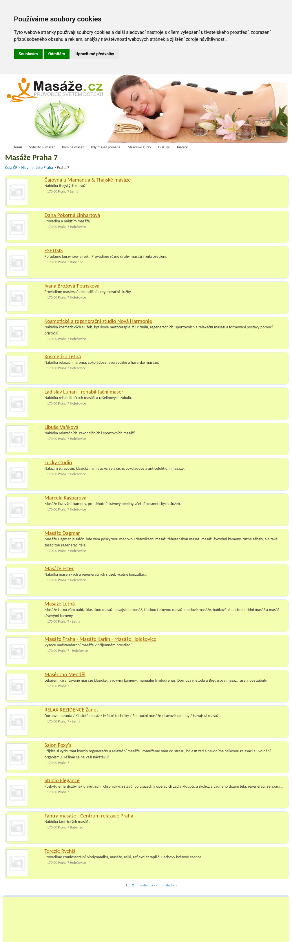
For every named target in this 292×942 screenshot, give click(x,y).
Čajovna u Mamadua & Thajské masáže (88, 179)
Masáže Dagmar (62, 533)
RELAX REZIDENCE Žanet (71, 709)
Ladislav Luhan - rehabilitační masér (84, 391)
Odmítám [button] (56, 54)
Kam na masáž (73, 147)
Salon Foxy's (58, 745)
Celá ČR (12, 167)
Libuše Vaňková (62, 427)
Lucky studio (58, 462)
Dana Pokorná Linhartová (72, 215)
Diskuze (164, 147)
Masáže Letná (60, 603)
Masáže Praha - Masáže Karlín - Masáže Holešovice (100, 639)
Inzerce (182, 147)
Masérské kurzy (139, 147)
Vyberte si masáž (42, 147)
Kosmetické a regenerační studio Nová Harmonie (98, 321)
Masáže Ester (59, 568)
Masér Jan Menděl (65, 674)
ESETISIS (54, 250)
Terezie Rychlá (60, 851)
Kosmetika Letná (63, 356)
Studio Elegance (62, 780)
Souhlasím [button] (28, 54)
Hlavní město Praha (37, 167)
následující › (148, 885)
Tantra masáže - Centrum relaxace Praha (89, 815)
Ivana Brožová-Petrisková (72, 285)
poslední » (169, 885)
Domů (17, 147)
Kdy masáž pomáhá (106, 147)
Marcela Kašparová (66, 497)
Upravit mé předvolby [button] (94, 54)
